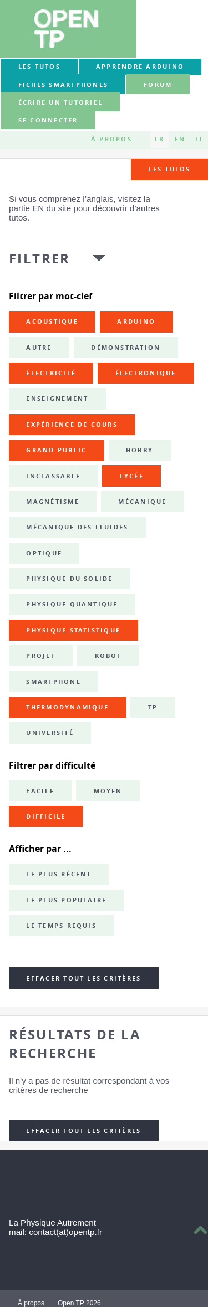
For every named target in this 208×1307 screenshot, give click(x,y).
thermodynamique (67, 707)
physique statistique (73, 630)
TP (153, 707)
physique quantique (72, 604)
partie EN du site (40, 208)
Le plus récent (58, 874)
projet (40, 655)
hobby (139, 450)
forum (158, 84)
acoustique (52, 321)
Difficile (45, 816)
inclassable (53, 476)
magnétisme (52, 501)
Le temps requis (61, 925)
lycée (132, 476)
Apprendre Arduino (140, 66)
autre (39, 347)
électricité (51, 373)
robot (108, 655)
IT (199, 139)
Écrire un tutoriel (60, 102)
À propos (111, 139)
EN (180, 139)
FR (159, 139)
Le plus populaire (66, 900)
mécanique (142, 501)
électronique (145, 373)
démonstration (125, 347)
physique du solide (69, 578)
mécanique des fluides (77, 527)
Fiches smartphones (63, 84)
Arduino (136, 321)
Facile (40, 791)
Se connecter (48, 120)
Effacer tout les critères (83, 978)
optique (44, 553)
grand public (56, 450)
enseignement (57, 398)
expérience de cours (72, 424)
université (49, 732)
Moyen (108, 791)
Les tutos (39, 66)
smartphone (53, 681)
